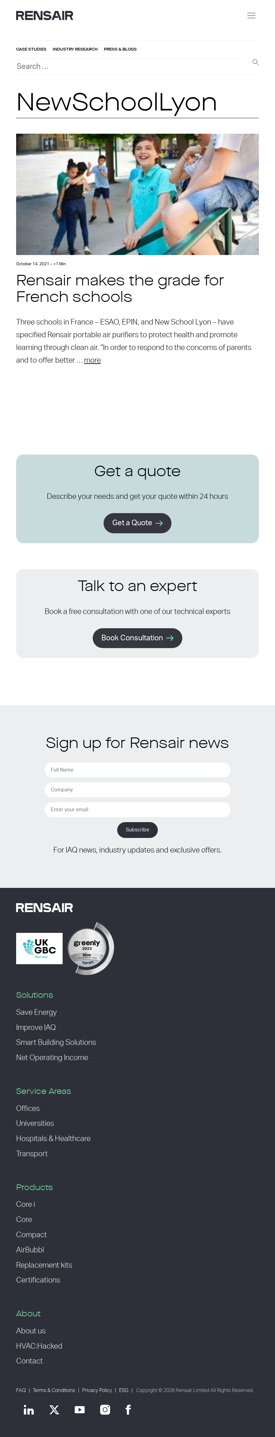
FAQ (21, 1390)
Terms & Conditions (54, 1390)
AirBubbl (30, 1250)
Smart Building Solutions (56, 1042)
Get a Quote (132, 523)
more (92, 360)
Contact (29, 1361)
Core (24, 1220)
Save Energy (36, 1012)
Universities (35, 1123)
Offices (28, 1108)
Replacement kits (44, 1265)
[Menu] (251, 15)
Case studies (31, 49)
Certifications (38, 1280)
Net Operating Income (52, 1058)
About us (31, 1331)
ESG (123, 1390)
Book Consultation (132, 638)
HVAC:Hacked (39, 1346)
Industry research (75, 49)
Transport (32, 1154)
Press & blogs (120, 49)
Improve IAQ (36, 1028)
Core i (25, 1204)
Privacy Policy (97, 1390)
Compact (31, 1235)
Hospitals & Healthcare (53, 1139)
